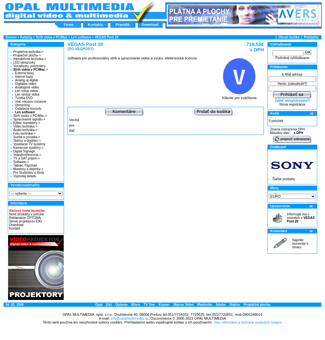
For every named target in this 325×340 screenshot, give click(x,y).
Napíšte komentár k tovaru (300, 243)
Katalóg (26, 37)
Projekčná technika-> (27, 52)
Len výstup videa (25, 94)
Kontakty (95, 24)
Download (150, 24)
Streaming (21, 105)
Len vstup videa (25, 91)
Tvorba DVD (22, 98)
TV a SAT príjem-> (25, 158)
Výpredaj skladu (23, 176)
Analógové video (25, 87)
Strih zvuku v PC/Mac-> (29, 116)
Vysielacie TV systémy (28, 144)
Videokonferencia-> (26, 155)
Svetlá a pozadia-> (25, 137)
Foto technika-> (23, 133)
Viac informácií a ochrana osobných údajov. (248, 322)
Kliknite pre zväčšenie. (240, 96)
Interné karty (22, 76)
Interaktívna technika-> (28, 59)
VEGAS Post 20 (106, 37)
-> (28, 69)
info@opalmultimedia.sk (129, 318)
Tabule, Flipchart (24, 165)
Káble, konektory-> (25, 123)
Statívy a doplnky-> (26, 140)
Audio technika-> (24, 130)
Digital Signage (23, 151)
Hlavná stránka (69, 11)
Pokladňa (311, 37)
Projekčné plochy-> (26, 55)
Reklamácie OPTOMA (25, 218)
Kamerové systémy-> (27, 147)
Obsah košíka (288, 37)
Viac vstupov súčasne (29, 101)
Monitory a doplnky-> (27, 169)
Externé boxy (23, 73)
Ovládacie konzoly (26, 108)
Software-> (20, 162)
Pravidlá (123, 24)
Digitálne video (24, 84)
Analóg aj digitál (25, 80)
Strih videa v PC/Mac (51, 37)
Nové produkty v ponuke (26, 214)
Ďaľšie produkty (284, 179)
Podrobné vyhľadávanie (292, 58)
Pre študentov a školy (27, 172)
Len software (81, 37)
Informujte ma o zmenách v (301, 217)
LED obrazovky (23, 62)
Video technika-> (24, 126)
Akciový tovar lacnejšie (27, 210)
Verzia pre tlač (74, 125)
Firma (68, 24)
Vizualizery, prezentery (28, 66)
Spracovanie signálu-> (28, 119)
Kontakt (14, 228)
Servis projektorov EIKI (25, 221)
